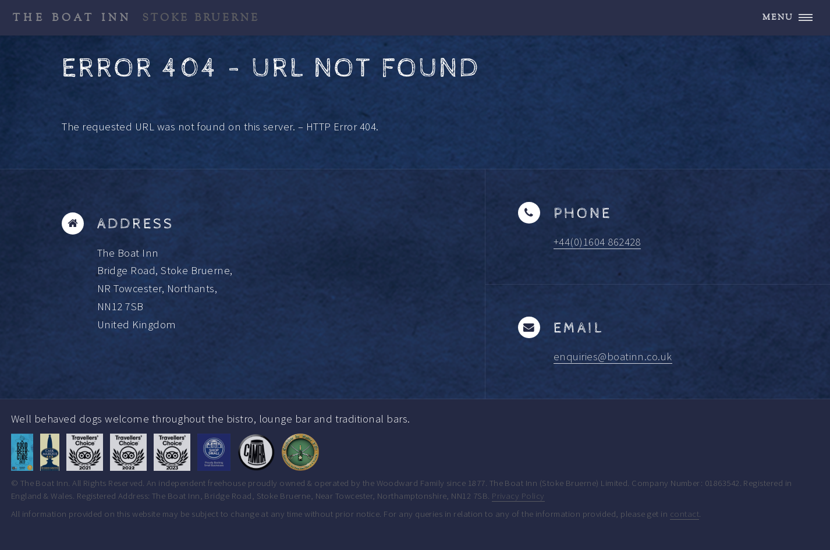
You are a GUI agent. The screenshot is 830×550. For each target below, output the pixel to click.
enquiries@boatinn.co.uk (613, 356)
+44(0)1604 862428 (597, 242)
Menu (777, 17)
